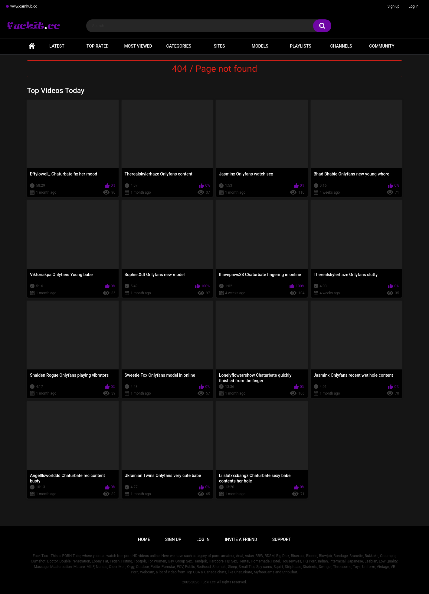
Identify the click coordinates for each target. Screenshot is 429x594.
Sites (219, 46)
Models (260, 46)
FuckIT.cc (208, 582)
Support (281, 539)
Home (32, 46)
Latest (56, 46)
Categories (178, 46)
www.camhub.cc (23, 6)
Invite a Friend (241, 539)
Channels (341, 46)
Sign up (394, 6)
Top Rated (98, 46)
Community (381, 46)
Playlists (300, 46)
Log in (413, 6)
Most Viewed (138, 46)
